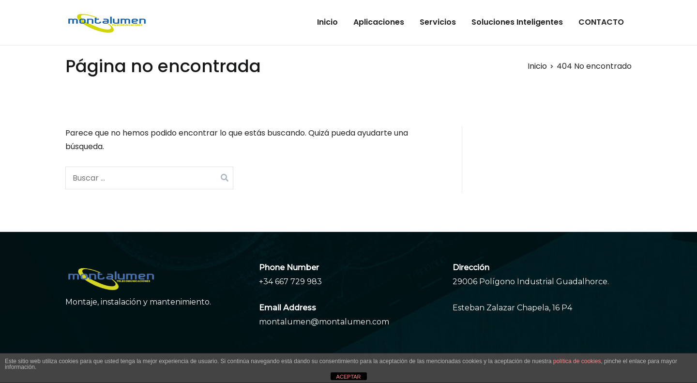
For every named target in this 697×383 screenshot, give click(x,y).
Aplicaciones (378, 22)
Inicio (327, 22)
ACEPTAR (348, 377)
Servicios (438, 22)
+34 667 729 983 (290, 281)
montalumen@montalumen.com (324, 321)
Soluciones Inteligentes (517, 22)
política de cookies (577, 361)
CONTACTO (601, 22)
